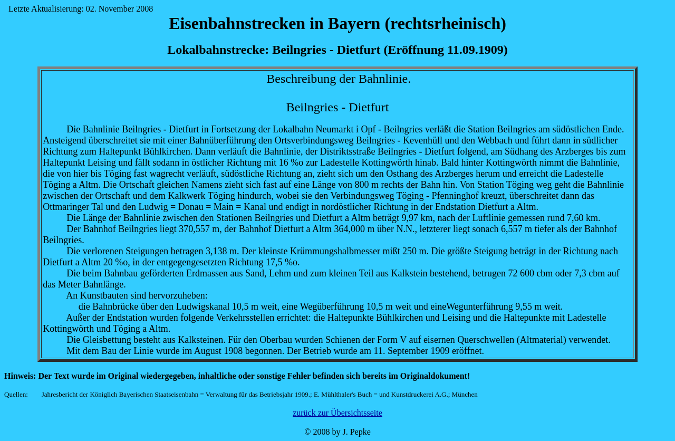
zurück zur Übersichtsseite (337, 412)
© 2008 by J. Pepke (337, 431)
